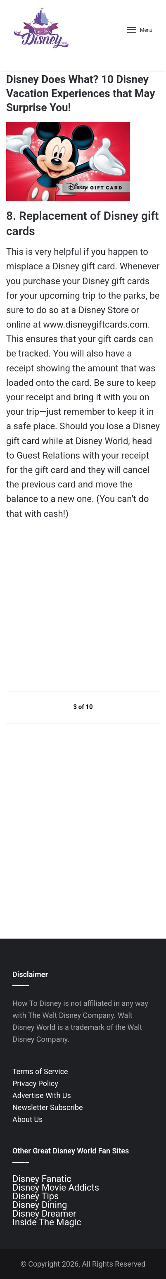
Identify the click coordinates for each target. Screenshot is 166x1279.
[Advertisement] (68, 605)
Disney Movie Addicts (55, 1187)
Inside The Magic (46, 1222)
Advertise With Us (41, 1095)
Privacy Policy (35, 1083)
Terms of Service (40, 1071)
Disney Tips (35, 1196)
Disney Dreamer (44, 1213)
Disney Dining (39, 1205)
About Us (27, 1119)
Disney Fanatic (41, 1179)
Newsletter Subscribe (47, 1107)
